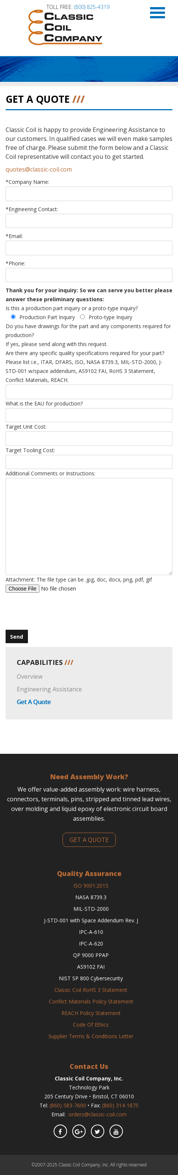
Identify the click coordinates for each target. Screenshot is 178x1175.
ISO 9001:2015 (90, 885)
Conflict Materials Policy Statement (91, 1001)
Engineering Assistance (49, 689)
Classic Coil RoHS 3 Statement (90, 989)
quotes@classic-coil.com (39, 169)
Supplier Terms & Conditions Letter (90, 1036)
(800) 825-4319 (91, 6)
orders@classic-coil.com (98, 1114)
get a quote (89, 840)
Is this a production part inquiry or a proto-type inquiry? (72, 308)
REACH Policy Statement (91, 1013)
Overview (29, 676)
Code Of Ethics (91, 1024)
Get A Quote (34, 702)
